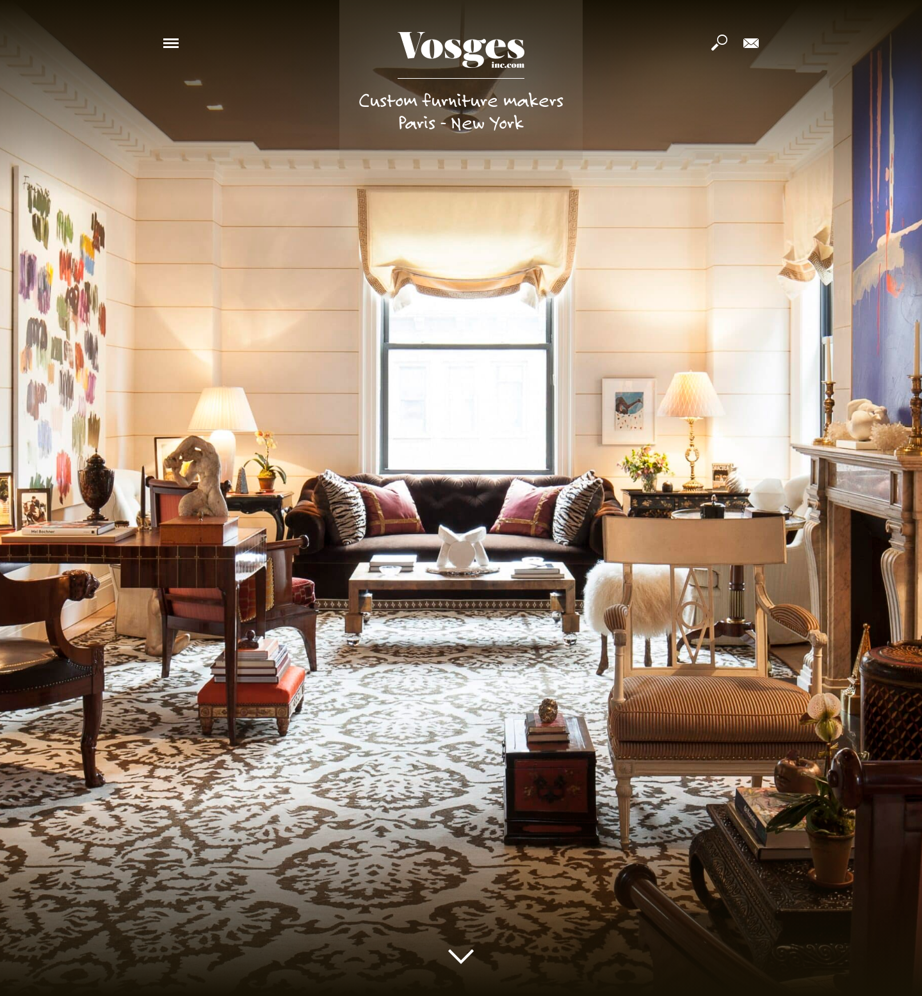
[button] (171, 42)
